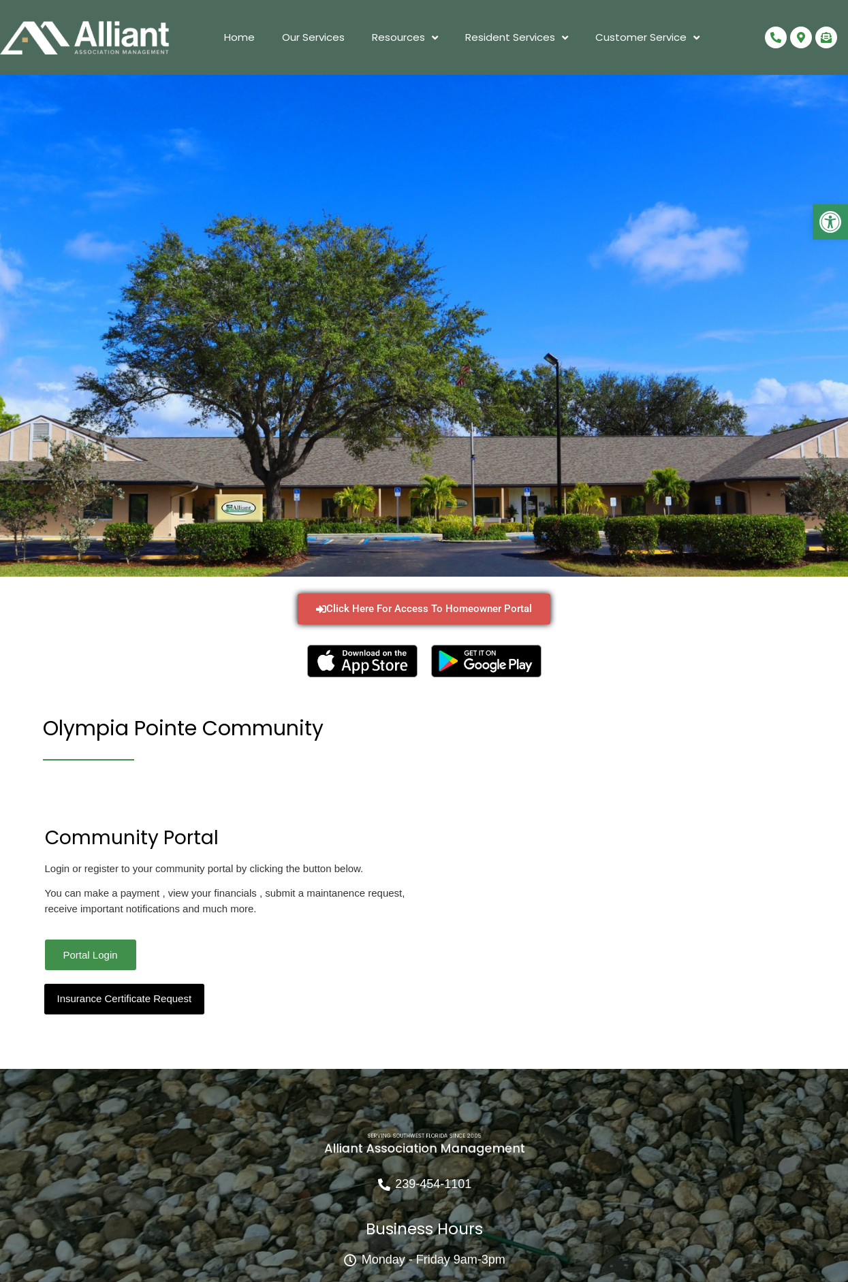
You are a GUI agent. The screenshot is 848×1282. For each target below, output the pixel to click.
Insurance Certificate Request (124, 998)
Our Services (313, 37)
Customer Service (647, 38)
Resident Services (516, 38)
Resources (405, 38)
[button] (830, 222)
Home (239, 37)
